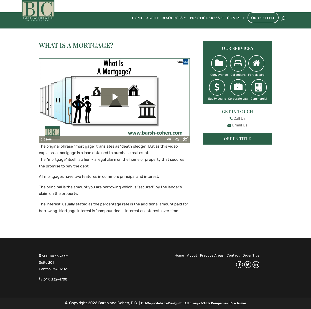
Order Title (263, 17)
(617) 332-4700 (55, 279)
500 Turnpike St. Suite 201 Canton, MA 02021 (53, 262)
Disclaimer (238, 303)
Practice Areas (205, 18)
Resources (172, 18)
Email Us (240, 125)
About (152, 18)
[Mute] (168, 139)
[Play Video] (43, 139)
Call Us (239, 118)
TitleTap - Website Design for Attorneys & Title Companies (184, 303)
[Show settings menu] (177, 139)
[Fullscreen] (185, 139)
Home (137, 18)
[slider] (109, 139)
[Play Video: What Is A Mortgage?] (114, 97)
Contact (235, 18)
